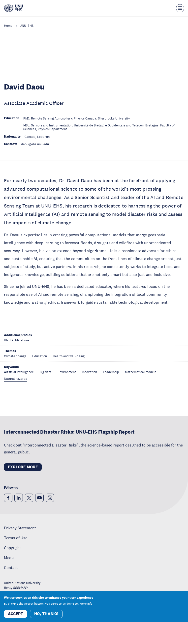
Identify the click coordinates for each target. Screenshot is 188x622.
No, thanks (46, 613)
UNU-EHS (26, 26)
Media (9, 557)
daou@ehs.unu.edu (35, 144)
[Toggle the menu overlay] (180, 8)
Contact (11, 567)
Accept (15, 613)
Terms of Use (15, 537)
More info (86, 604)
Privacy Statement (20, 527)
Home (8, 26)
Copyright (12, 547)
